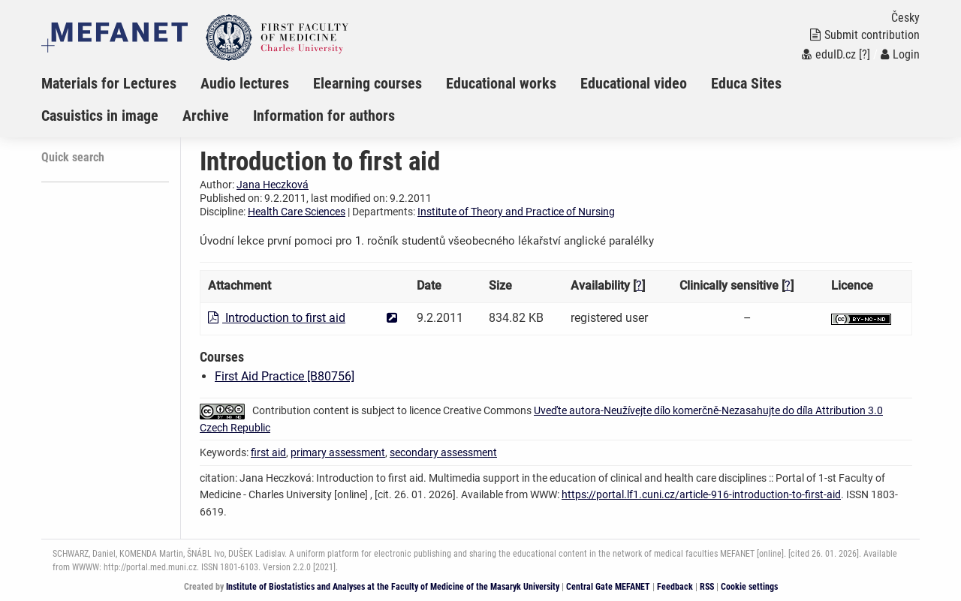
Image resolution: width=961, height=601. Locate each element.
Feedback (675, 586)
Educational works (501, 83)
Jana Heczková (272, 185)
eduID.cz (829, 54)
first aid (268, 452)
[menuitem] (120, 83)
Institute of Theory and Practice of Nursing (516, 212)
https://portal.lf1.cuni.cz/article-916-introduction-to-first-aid (701, 494)
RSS (707, 586)
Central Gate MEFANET (608, 586)
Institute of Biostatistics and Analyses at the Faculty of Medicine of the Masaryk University (392, 586)
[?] (864, 54)
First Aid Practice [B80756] (284, 376)
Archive (205, 116)
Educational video (633, 83)
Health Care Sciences (296, 212)
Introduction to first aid (276, 318)
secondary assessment (443, 452)
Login (900, 54)
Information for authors (324, 116)
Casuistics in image (99, 116)
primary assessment (338, 452)
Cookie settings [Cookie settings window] (749, 586)
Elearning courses (367, 83)
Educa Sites (746, 83)
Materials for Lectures (108, 83)
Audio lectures (244, 83)
